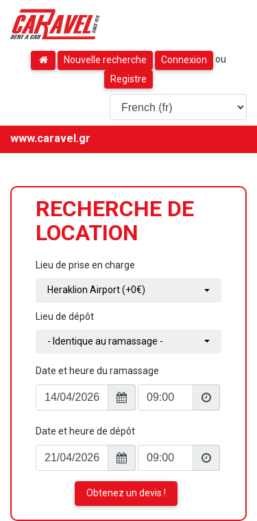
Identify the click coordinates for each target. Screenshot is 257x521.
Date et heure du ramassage (97, 370)
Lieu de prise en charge (85, 264)
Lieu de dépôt (65, 316)
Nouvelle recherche (105, 59)
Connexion (184, 59)
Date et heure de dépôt (85, 431)
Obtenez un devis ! (126, 492)
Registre (128, 78)
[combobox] (128, 290)
